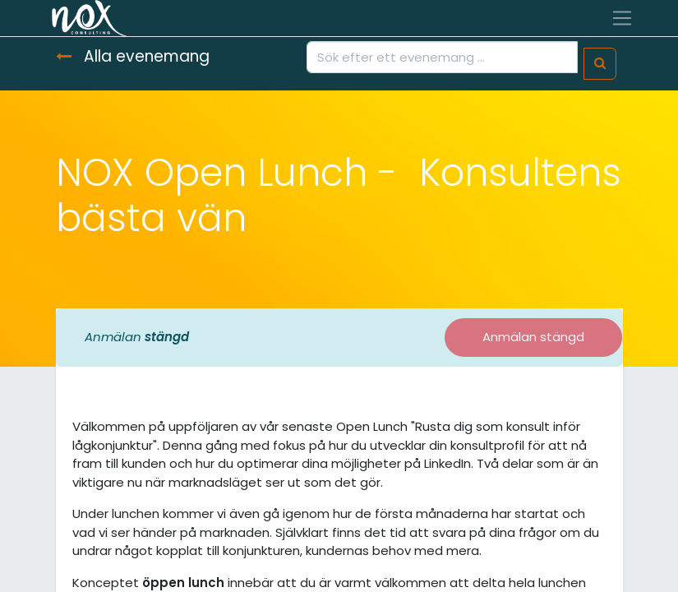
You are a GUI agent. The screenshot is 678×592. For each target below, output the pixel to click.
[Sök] (599, 64)
